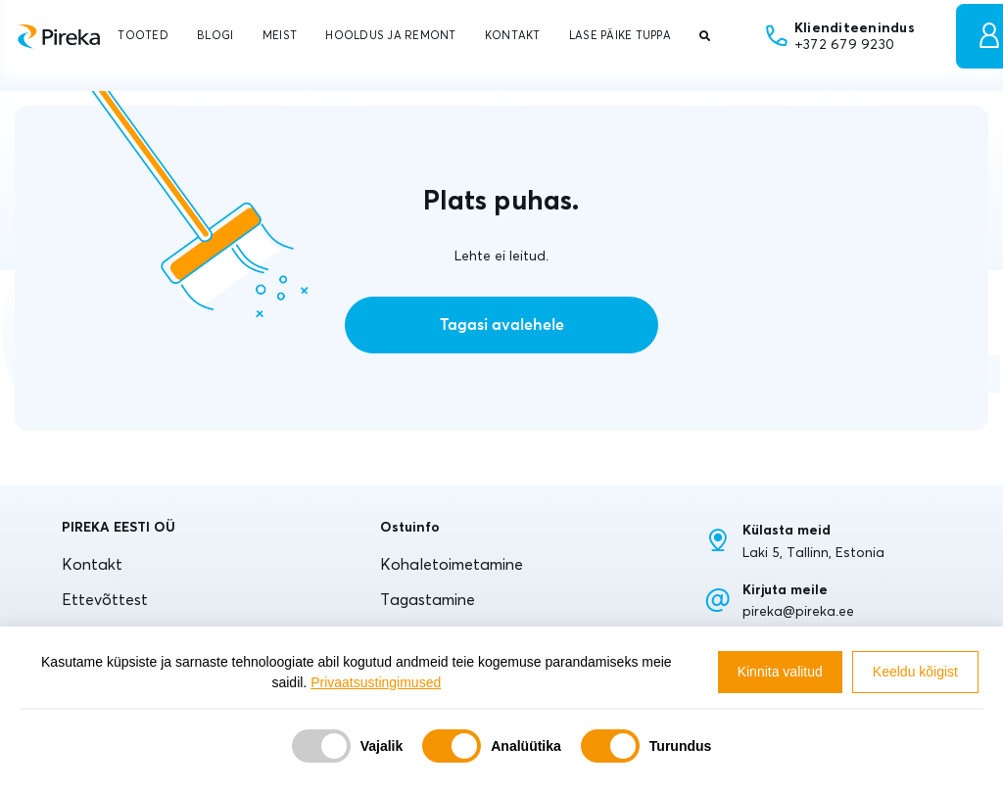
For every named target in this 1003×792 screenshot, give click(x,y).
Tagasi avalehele (502, 325)
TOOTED (143, 35)
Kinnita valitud (780, 671)
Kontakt (92, 564)
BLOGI (215, 35)
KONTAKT (513, 35)
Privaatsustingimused (375, 682)
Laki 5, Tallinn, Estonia (813, 552)
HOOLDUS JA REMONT (390, 35)
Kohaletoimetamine (451, 564)
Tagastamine (427, 599)
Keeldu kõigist (915, 671)
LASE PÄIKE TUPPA (620, 35)
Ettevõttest (105, 599)
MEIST (280, 35)
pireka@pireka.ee (798, 611)
